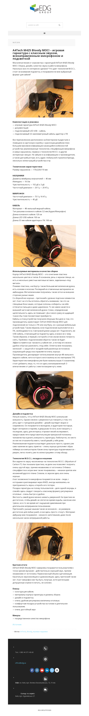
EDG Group (44, 8)
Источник (17, 624)
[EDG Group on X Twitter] (52, 670)
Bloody (29, 631)
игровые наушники (40, 631)
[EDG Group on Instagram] (37, 670)
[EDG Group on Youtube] (42, 670)
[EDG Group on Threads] (57, 670)
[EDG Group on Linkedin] (47, 670)
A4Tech (23, 631)
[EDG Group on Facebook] (32, 670)
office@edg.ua (20, 663)
